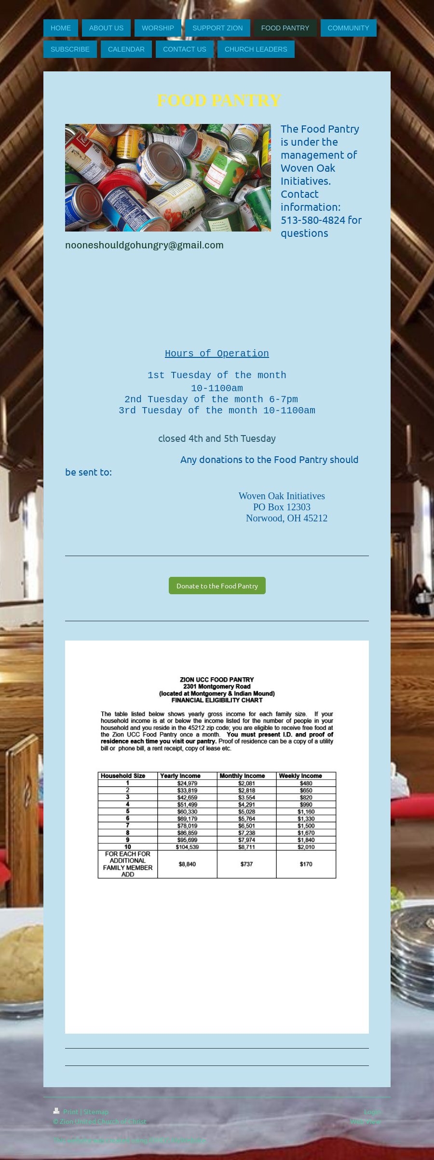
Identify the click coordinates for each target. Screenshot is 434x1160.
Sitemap (95, 1116)
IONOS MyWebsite (177, 1145)
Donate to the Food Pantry (217, 591)
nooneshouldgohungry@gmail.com (144, 245)
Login (372, 1116)
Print (66, 1116)
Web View (365, 1126)
